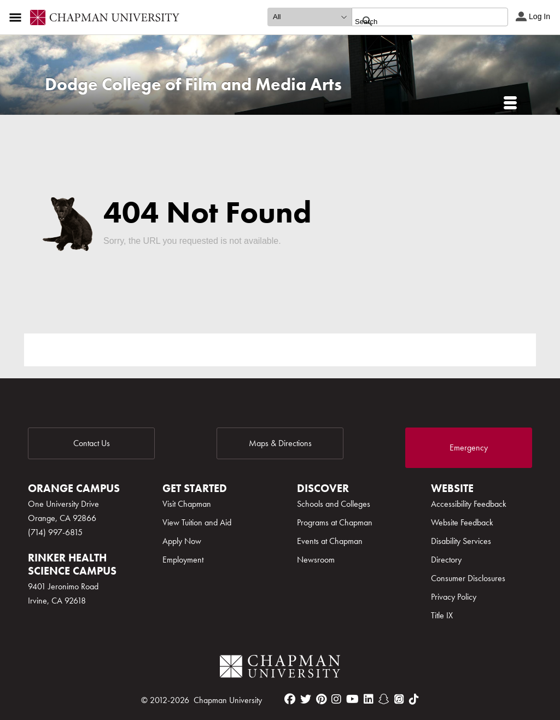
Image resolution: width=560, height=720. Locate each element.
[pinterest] (321, 699)
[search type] (309, 17)
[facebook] (289, 699)
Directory (446, 559)
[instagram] (336, 699)
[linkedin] (369, 699)
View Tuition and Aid (196, 522)
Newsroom (316, 559)
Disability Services (461, 541)
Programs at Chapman (334, 522)
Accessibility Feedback (468, 504)
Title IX (442, 615)
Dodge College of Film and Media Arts (193, 84)
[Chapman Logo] (280, 668)
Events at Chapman (330, 541)
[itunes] (399, 699)
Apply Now (181, 541)
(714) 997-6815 (55, 532)
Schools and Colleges (333, 504)
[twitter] (305, 699)
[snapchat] (383, 699)
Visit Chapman (186, 504)
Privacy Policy (453, 596)
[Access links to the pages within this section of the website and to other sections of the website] (17, 17)
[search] (418, 21)
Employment (182, 559)
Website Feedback (462, 522)
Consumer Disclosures (468, 578)
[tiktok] (414, 699)
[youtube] (352, 699)
